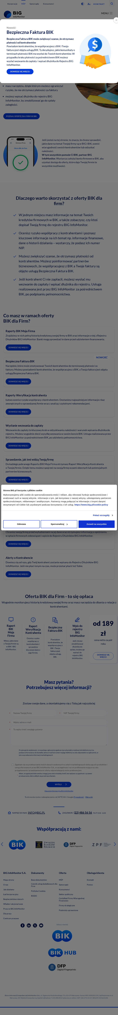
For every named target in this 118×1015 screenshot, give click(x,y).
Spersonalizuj (59, 524)
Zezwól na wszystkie (96, 524)
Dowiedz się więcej (20, 71)
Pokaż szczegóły (101, 515)
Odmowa (21, 524)
